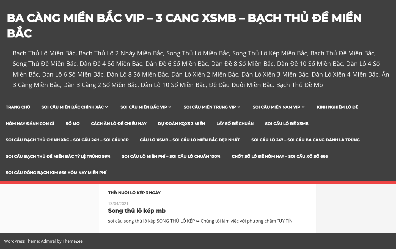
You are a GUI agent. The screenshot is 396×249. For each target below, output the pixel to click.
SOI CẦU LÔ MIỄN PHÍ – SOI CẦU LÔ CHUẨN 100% (171, 156)
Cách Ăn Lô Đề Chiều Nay (118, 123)
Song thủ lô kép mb (137, 210)
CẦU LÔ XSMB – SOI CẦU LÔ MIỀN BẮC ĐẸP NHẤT (190, 139)
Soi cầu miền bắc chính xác (73, 107)
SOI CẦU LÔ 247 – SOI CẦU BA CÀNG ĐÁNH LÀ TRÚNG (305, 139)
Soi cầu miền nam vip (276, 107)
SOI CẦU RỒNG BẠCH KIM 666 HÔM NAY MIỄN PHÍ (56, 172)
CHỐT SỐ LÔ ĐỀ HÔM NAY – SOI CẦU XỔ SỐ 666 (280, 156)
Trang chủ (18, 107)
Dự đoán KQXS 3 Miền (181, 123)
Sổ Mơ (72, 123)
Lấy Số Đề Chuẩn (235, 123)
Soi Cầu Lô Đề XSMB (287, 123)
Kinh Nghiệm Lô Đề (337, 107)
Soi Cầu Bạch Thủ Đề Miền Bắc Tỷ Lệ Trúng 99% (58, 156)
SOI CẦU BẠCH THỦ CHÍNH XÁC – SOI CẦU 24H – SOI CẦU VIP (67, 139)
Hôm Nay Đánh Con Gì (30, 123)
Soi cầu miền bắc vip (143, 107)
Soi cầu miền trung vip (210, 107)
